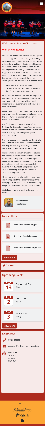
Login (22, 403)
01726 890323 (14, 340)
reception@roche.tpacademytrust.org (23, 346)
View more (9, 257)
